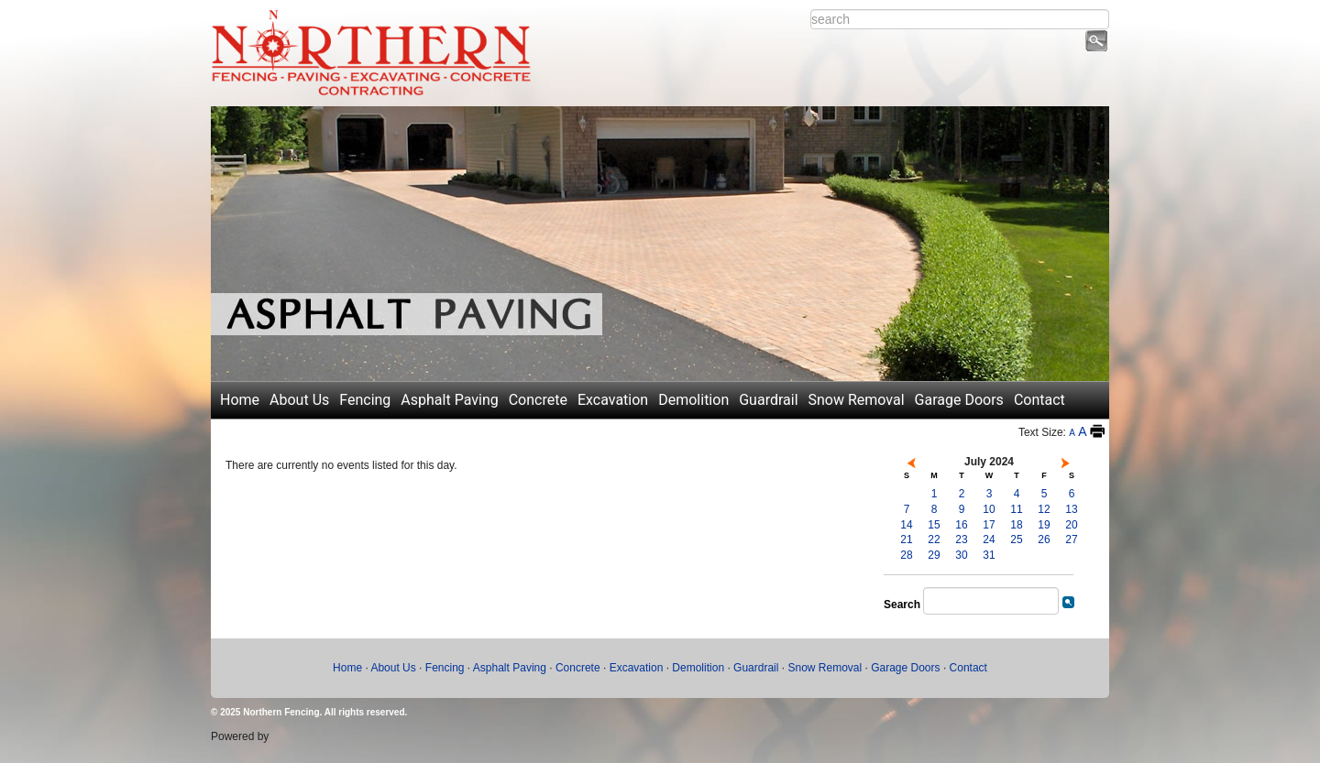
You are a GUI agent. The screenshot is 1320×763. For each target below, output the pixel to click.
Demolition (693, 400)
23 (961, 539)
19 (1044, 524)
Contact (1039, 400)
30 (961, 555)
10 (989, 509)
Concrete (538, 400)
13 (1071, 509)
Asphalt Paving (449, 400)
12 (1044, 509)
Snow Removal (856, 400)
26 (1044, 539)
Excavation (613, 400)
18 (1016, 524)
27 (1071, 539)
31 (989, 555)
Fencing (364, 400)
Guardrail (768, 400)
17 (989, 524)
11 (1016, 509)
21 (906, 539)
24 (989, 539)
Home (239, 400)
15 (934, 524)
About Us (299, 400)
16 (961, 524)
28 (906, 555)
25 (1016, 539)
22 (934, 539)
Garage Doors (959, 400)
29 (934, 555)
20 (1071, 524)
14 (906, 524)
